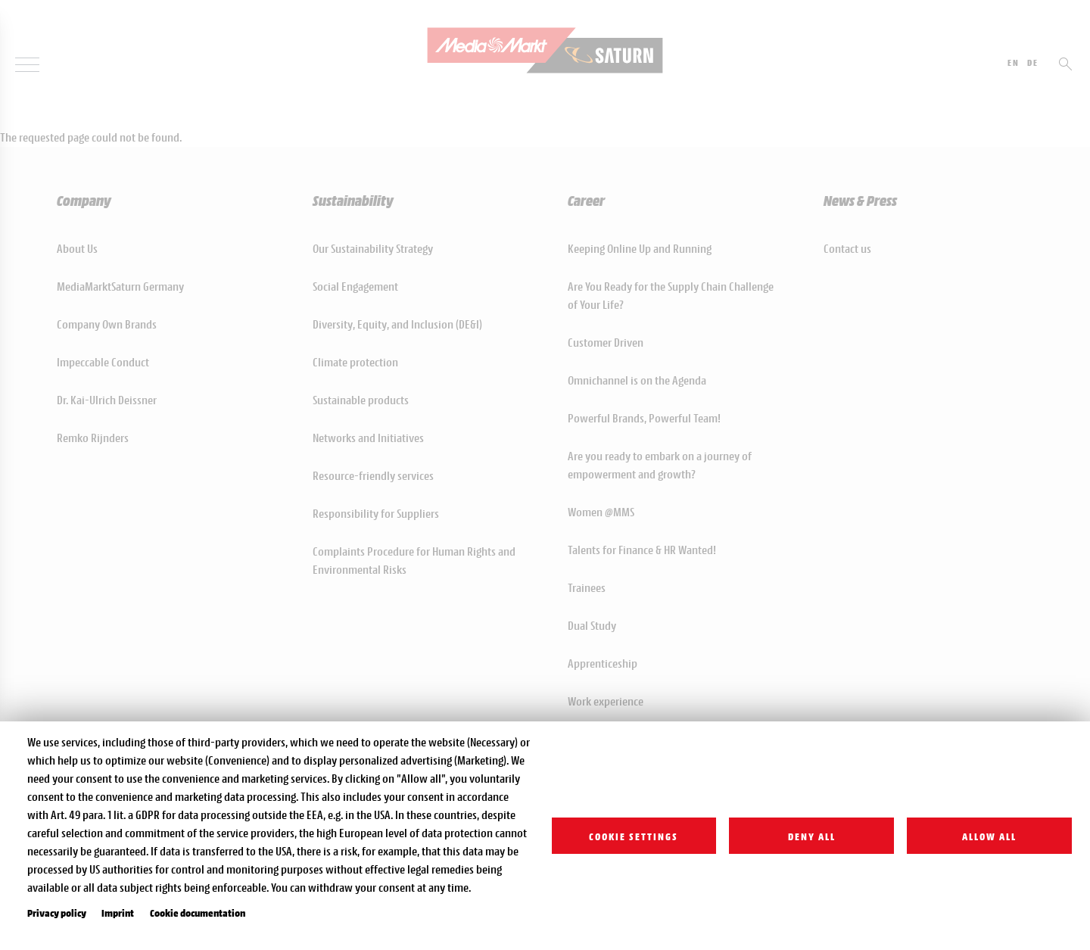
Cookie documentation (197, 912)
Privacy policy (56, 912)
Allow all (989, 835)
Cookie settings (633, 835)
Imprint (117, 912)
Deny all (812, 835)
